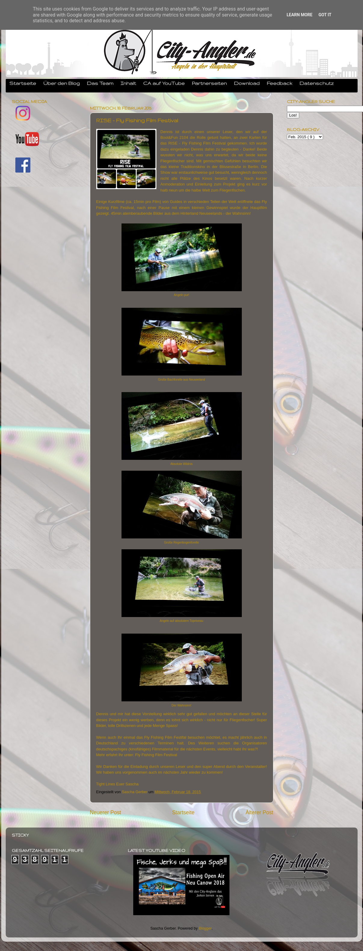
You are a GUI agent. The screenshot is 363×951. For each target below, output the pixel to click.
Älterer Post (259, 812)
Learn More (299, 14)
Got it (324, 14)
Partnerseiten (209, 83)
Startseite (22, 83)
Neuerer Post (105, 812)
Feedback (279, 83)
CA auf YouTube (164, 83)
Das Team (100, 83)
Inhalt (128, 83)
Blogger (205, 928)
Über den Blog (61, 83)
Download (247, 83)
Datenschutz (317, 83)
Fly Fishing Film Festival (156, 755)
